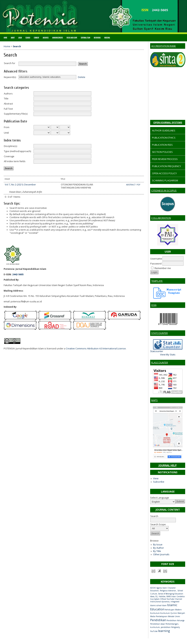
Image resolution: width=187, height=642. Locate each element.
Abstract (8, 103)
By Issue (157, 544)
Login (20, 38)
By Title (157, 551)
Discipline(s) (10, 146)
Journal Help (168, 465)
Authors (8, 93)
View (155, 478)
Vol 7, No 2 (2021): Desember (20, 184)
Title (6, 98)
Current (36, 38)
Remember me (163, 268)
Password (156, 263)
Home (5, 38)
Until (6, 132)
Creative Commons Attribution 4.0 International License (96, 348)
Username (156, 258)
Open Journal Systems (167, 122)
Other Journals (161, 554)
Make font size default (159, 571)
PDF (138, 184)
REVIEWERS (97, 38)
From (6, 127)
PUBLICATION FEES (162, 144)
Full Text (8, 108)
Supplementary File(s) (15, 113)
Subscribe (158, 481)
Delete (81, 77)
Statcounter (156, 351)
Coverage (9, 156)
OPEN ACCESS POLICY (164, 173)
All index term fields (14, 161)
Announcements (57, 38)
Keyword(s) (10, 77)
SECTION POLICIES (162, 152)
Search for (9, 63)
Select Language (159, 497)
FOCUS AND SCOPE (72, 38)
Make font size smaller (153, 571)
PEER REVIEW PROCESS (165, 159)
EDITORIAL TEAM (85, 38)
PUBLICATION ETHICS (163, 137)
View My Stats (167, 354)
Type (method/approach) (17, 151)
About (13, 38)
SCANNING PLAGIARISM (165, 180)
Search (27, 38)
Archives (46, 38)
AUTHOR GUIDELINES (163, 130)
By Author (158, 547)
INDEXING (107, 38)
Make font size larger (165, 571)
